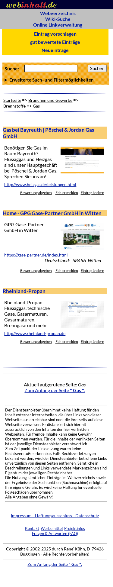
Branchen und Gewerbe (50, 100)
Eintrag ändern (92, 193)
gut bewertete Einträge (55, 42)
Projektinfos (74, 528)
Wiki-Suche (58, 19)
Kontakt (32, 528)
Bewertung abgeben (36, 193)
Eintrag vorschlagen (55, 34)
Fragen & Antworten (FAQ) (55, 533)
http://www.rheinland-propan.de (34, 333)
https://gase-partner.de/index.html (36, 255)
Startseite (12, 100)
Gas (36, 105)
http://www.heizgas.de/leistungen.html (40, 184)
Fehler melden (66, 193)
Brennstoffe (14, 105)
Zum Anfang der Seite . (54, 390)
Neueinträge (55, 50)
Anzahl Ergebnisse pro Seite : (55, 79)
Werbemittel (52, 528)
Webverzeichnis (58, 13)
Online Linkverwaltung (57, 24)
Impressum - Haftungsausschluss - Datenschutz (55, 515)
